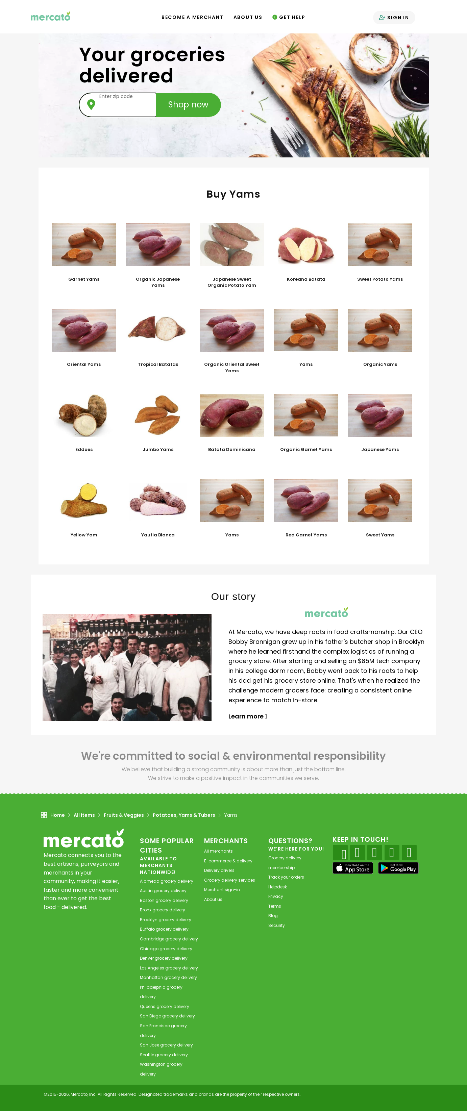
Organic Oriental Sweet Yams (232, 367)
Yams (306, 364)
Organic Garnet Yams (306, 450)
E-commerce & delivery (228, 861)
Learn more (247, 716)
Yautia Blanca (158, 535)
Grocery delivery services (229, 880)
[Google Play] (398, 868)
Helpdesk (277, 887)
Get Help (289, 17)
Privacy (275, 896)
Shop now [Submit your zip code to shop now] (188, 104)
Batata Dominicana (231, 450)
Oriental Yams (84, 364)
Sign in (394, 17)
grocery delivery (166, 881)
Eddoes (84, 450)
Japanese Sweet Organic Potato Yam (231, 282)
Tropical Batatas (158, 364)
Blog (273, 915)
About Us (248, 17)
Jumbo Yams (158, 450)
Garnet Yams (83, 279)
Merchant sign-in (222, 889)
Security (276, 925)
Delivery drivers (219, 870)
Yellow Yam (84, 535)
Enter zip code (116, 96)
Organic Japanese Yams (158, 282)
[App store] (353, 868)
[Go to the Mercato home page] (51, 15)
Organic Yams (380, 364)
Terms (274, 906)
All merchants (218, 851)
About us (213, 899)
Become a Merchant (193, 17)
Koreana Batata (306, 279)
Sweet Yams (380, 535)
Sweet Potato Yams (380, 279)
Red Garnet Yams (306, 535)
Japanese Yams (380, 450)
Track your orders (286, 877)
